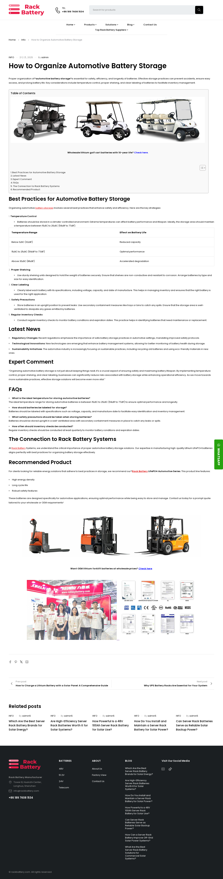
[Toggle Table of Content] (201, 168)
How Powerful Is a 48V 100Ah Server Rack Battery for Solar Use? (110, 725)
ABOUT (96, 761)
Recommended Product (26, 189)
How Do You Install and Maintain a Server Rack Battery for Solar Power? (151, 725)
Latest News (19, 175)
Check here (145, 568)
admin (45, 57)
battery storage (44, 208)
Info (23, 39)
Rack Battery (18, 448)
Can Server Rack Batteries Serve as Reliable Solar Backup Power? (194, 725)
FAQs (16, 182)
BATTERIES (65, 761)
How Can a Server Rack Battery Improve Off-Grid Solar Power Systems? (139, 837)
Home (12, 39)
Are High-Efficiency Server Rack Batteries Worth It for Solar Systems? (69, 725)
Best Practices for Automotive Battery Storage (39, 172)
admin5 (26, 715)
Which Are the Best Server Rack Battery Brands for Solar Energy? (27, 725)
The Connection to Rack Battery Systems (36, 186)
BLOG (128, 761)
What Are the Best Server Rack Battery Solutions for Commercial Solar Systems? (136, 852)
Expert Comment (22, 179)
